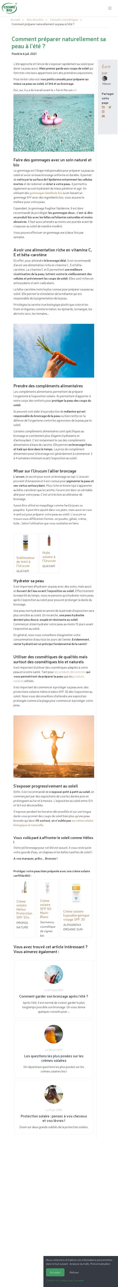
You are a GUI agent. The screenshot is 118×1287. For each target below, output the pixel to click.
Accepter (55, 1272)
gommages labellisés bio (46, 193)
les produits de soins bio (70, 672)
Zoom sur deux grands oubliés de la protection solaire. (54, 1107)
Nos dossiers (35, 19)
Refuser (74, 1272)
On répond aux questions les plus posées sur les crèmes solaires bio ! (54, 1049)
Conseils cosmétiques (64, 19)
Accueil (15, 19)
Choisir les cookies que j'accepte (65, 1280)
